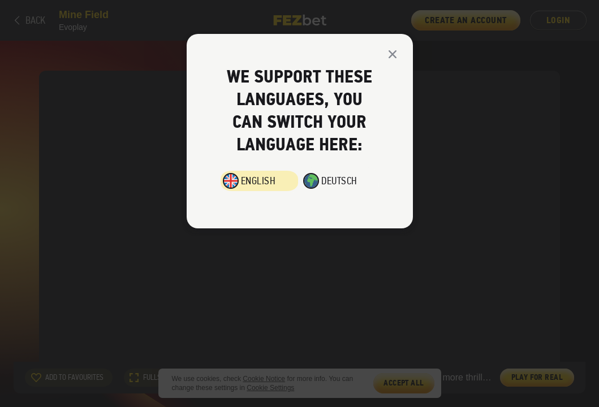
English (258, 181)
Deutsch (339, 181)
